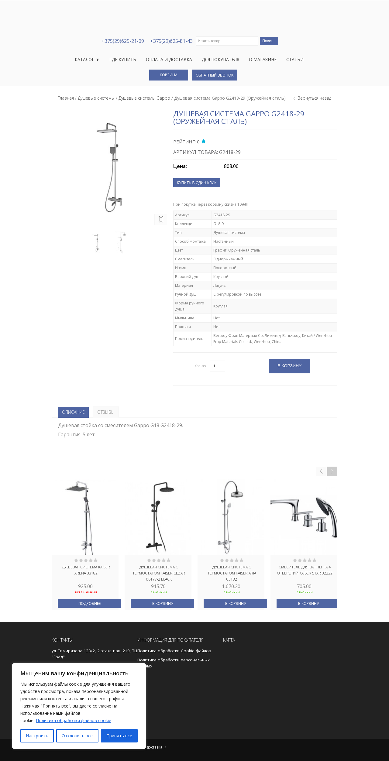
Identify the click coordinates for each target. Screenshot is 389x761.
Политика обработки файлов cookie (73, 720)
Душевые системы (96, 98)
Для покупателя (220, 59)
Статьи (295, 59)
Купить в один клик (196, 183)
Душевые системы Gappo (144, 98)
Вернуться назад (313, 98)
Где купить (122, 59)
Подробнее (89, 603)
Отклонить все (77, 736)
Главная (66, 98)
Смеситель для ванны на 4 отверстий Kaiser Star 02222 (304, 570)
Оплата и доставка (169, 59)
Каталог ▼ (87, 59)
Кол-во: (200, 366)
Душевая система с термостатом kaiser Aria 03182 (232, 572)
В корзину (162, 603)
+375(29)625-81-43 (171, 41)
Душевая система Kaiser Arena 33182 (86, 570)
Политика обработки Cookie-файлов (174, 650)
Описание (73, 412)
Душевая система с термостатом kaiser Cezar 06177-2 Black (159, 572)
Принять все (119, 736)
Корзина (168, 74)
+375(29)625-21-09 (123, 41)
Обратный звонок (214, 75)
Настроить (37, 736)
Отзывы (106, 412)
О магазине (263, 59)
